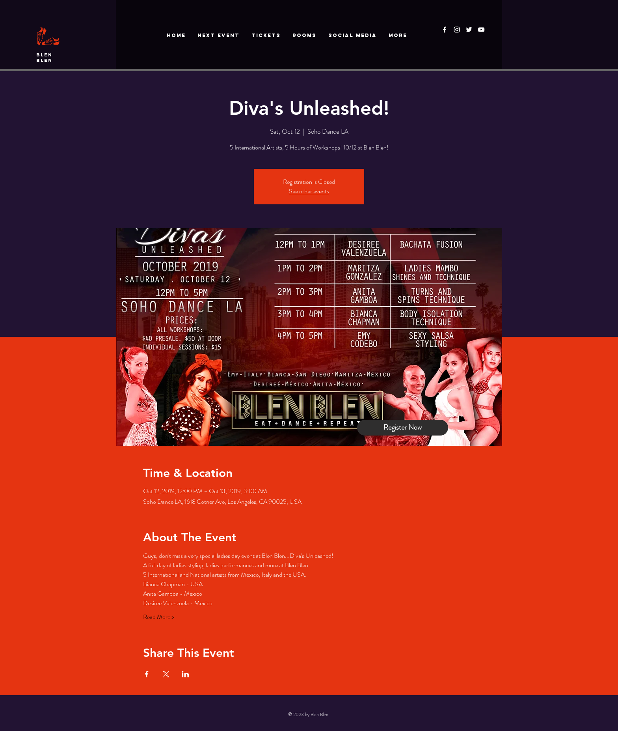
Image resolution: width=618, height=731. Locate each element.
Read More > (158, 617)
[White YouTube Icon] (481, 30)
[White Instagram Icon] (457, 30)
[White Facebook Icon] (445, 30)
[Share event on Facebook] (147, 674)
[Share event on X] (166, 674)
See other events (309, 191)
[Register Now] (402, 428)
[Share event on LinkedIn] (185, 674)
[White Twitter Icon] (469, 30)
